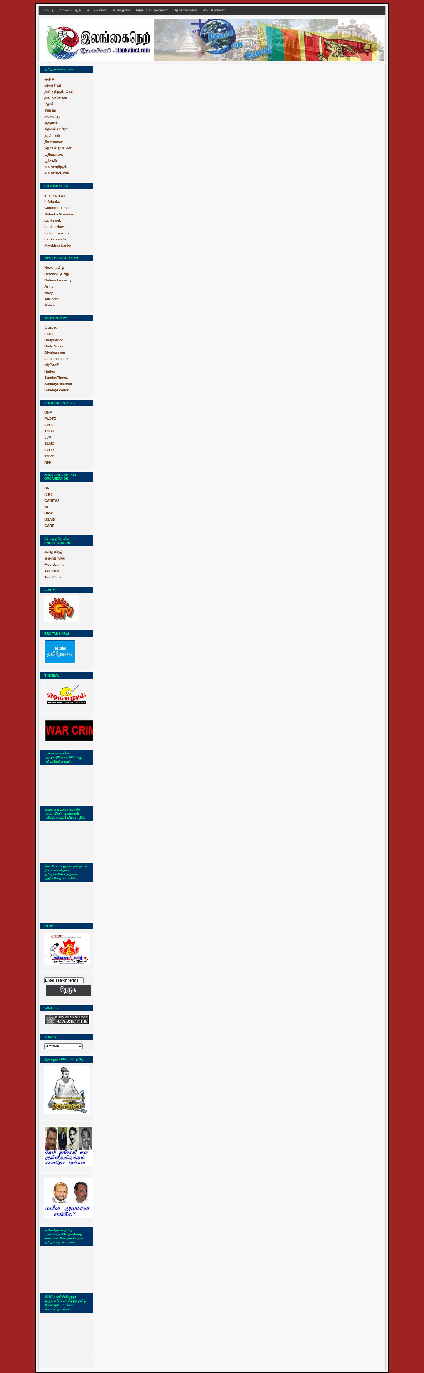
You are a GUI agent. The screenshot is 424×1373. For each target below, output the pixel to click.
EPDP (49, 450)
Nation (49, 371)
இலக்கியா (52, 85)
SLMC (49, 443)
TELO (49, 431)
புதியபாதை (53, 154)
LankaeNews (55, 227)
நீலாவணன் (53, 142)
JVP (47, 437)
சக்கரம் (50, 110)
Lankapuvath (55, 239)
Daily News (53, 346)
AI (46, 507)
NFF (47, 462)
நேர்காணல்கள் (185, 10)
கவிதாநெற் (53, 552)
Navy (48, 293)
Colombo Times (57, 208)
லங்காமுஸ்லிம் (56, 173)
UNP (48, 412)
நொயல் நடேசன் (58, 148)
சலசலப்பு (52, 117)
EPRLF (50, 425)
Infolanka (52, 202)
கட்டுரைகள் (97, 10)
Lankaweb (52, 220)
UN (46, 488)
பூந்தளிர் (51, 161)
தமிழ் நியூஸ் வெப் (59, 92)
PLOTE (50, 418)
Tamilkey (51, 571)
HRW (48, 513)
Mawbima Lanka (57, 245)
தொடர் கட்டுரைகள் (152, 10)
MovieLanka (54, 564)
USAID (49, 519)
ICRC (48, 494)
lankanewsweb (56, 233)
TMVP (49, 456)
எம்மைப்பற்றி (70, 10)
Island (49, 334)
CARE (49, 526)
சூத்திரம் (51, 123)
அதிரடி (50, 79)
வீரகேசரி (51, 365)
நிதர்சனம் (52, 136)
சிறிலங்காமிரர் (55, 129)
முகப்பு (48, 10)
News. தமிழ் (54, 267)
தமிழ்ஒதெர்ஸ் (55, 98)
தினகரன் (51, 328)
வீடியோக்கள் (214, 10)
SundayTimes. (56, 378)
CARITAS (52, 501)
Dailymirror (53, 340)
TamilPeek (53, 577)
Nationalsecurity (58, 280)
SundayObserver (58, 384)
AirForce (51, 299)
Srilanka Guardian (59, 214)
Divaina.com (54, 353)
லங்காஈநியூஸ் (55, 167)
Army (48, 286)
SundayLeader (56, 390)
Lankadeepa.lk (56, 359)
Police (49, 305)
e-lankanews (54, 195)
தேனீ (48, 104)
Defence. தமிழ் (56, 274)
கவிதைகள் (121, 10)
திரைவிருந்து (54, 558)
